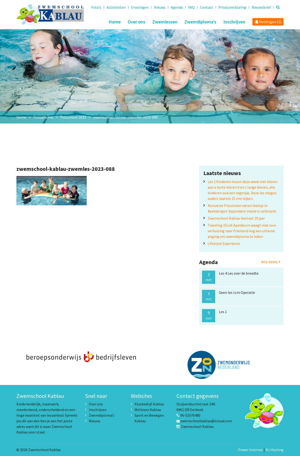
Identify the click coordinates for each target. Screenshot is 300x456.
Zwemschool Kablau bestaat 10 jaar (236, 218)
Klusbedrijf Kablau (149, 404)
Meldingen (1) (268, 21)
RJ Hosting (275, 449)
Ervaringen (140, 7)
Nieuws (159, 7)
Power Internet (250, 449)
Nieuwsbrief (261, 7)
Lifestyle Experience (224, 243)
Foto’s (96, 7)
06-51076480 (188, 415)
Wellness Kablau (148, 409)
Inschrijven (234, 22)
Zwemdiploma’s (200, 22)
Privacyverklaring (232, 7)
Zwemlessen (164, 22)
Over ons (136, 22)
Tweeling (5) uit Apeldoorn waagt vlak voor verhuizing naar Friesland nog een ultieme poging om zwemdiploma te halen (242, 231)
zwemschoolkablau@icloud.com (204, 421)
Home (115, 22)
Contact (206, 7)
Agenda (177, 7)
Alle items (270, 261)
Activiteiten (116, 7)
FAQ (191, 7)
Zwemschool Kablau (195, 426)
